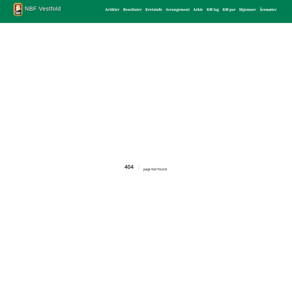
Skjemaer (247, 9)
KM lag (213, 9)
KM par (228, 9)
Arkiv (198, 9)
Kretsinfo (153, 9)
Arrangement (178, 9)
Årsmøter (268, 9)
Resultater (132, 9)
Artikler (112, 9)
